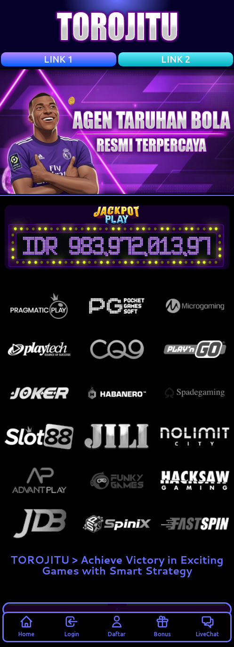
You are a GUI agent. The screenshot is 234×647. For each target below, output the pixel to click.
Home (26, 626)
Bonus (162, 626)
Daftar (117, 626)
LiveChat (207, 626)
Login (72, 626)
